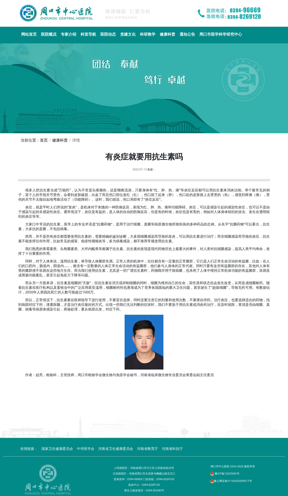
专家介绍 (68, 34)
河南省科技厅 (172, 448)
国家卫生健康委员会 (57, 448)
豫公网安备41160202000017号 (231, 481)
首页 (44, 140)
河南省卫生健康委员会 (115, 448)
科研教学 (147, 34)
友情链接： (29, 448)
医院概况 (48, 34)
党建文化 (128, 34)
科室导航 (88, 34)
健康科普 (167, 34)
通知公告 (187, 34)
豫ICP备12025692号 (224, 473)
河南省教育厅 (147, 448)
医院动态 (108, 34)
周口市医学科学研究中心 (220, 34)
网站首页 (29, 34)
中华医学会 (85, 448)
